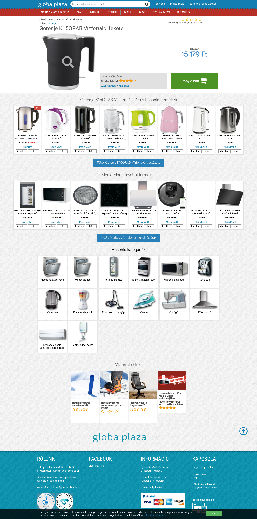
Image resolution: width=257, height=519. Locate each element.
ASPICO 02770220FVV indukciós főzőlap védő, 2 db (85, 212)
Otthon (51, 19)
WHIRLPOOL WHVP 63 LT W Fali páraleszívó (143, 212)
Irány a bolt (194, 80)
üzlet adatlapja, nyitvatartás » (116, 85)
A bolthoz (21, 151)
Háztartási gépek (63, 19)
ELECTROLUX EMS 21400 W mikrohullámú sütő (56, 212)
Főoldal (42, 19)
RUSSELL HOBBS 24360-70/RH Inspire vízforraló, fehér (114, 137)
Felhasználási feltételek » (153, 480)
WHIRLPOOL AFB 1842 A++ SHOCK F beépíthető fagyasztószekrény (27, 212)
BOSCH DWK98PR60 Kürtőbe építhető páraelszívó (230, 212)
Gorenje (52, 23)
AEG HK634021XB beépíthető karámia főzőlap (114, 212)
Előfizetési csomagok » (152, 470)
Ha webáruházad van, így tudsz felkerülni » (58, 487)
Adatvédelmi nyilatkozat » (153, 477)
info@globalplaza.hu (202, 467)
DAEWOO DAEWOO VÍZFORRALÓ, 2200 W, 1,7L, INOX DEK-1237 (27, 137)
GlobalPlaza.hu (96, 465)
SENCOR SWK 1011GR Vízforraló (143, 137)
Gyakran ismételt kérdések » (154, 467)
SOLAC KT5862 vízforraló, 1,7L (200, 137)
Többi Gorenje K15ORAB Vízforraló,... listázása (128, 162)
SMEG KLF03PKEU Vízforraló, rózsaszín (172, 137)
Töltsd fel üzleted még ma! (53, 480)
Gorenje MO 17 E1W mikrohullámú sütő (200, 212)
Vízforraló (77, 19)
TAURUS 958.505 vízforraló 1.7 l (230, 137)
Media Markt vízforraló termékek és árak (128, 237)
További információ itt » (159, 515)
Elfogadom (214, 513)
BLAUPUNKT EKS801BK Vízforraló (85, 137)
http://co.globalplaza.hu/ (204, 487)
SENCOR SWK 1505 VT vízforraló (56, 137)
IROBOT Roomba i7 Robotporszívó (172, 212)
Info (33, 151)
